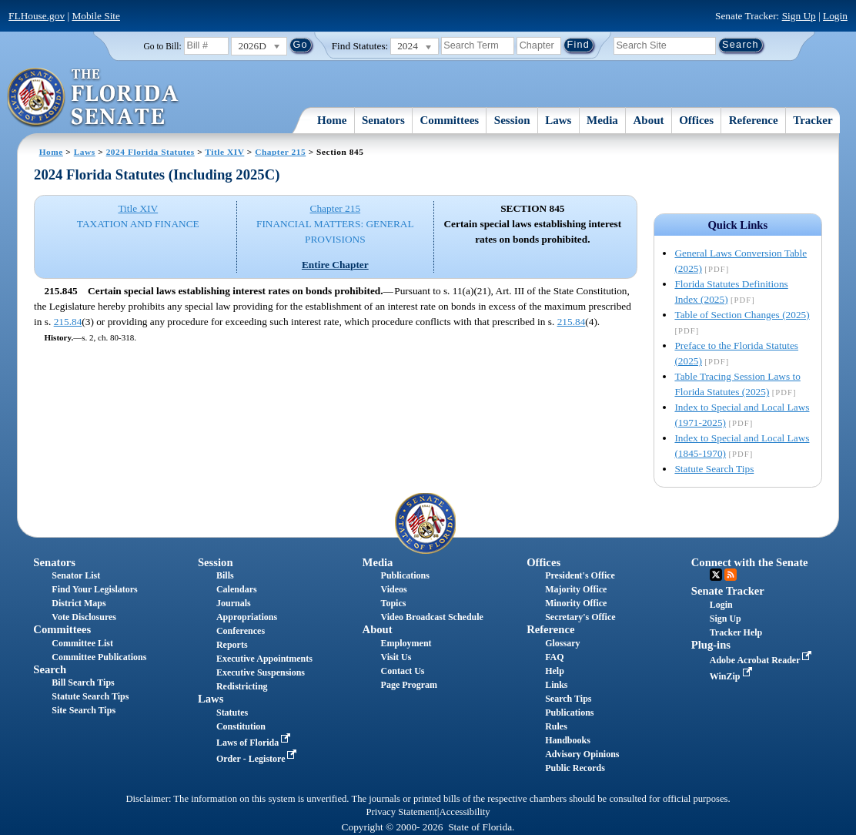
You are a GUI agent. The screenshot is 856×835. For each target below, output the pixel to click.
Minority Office (576, 603)
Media (602, 120)
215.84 (68, 321)
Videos (394, 589)
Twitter (716, 574)
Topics (393, 603)
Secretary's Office (580, 617)
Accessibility (465, 811)
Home (331, 120)
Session (512, 120)
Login (835, 16)
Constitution (241, 726)
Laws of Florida (254, 742)
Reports (232, 644)
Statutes (232, 712)
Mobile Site (96, 16)
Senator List (76, 575)
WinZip (732, 676)
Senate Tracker (727, 591)
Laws (558, 120)
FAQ (554, 657)
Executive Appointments (264, 658)
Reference (753, 120)
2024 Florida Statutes (150, 151)
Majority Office (576, 589)
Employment (406, 643)
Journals (233, 603)
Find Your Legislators (94, 589)
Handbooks (567, 740)
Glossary (562, 643)
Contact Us (403, 671)
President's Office (580, 575)
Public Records (575, 768)
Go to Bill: (162, 46)
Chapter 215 (280, 151)
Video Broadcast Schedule (432, 617)
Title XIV (224, 151)
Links (556, 684)
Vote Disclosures (84, 617)
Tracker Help (736, 632)
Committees (450, 120)
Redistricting (242, 686)
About (648, 120)
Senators (383, 120)
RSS (730, 574)
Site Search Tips (83, 710)
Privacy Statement (401, 811)
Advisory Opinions (582, 754)
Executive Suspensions (260, 672)
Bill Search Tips (83, 682)
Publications (405, 575)
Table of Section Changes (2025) (741, 314)
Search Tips (568, 698)
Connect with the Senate (749, 562)
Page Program (409, 684)
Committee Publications (99, 657)
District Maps (78, 603)
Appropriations (246, 617)
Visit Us (396, 657)
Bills (225, 575)
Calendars (236, 589)
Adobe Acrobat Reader (762, 660)
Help (554, 671)
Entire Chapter (335, 264)
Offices (696, 120)
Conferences (240, 630)
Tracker (812, 120)
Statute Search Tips (714, 469)
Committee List (82, 643)
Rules (556, 726)
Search (49, 669)
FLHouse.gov (36, 16)
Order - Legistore (258, 758)
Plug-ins (711, 645)
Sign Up (799, 16)
